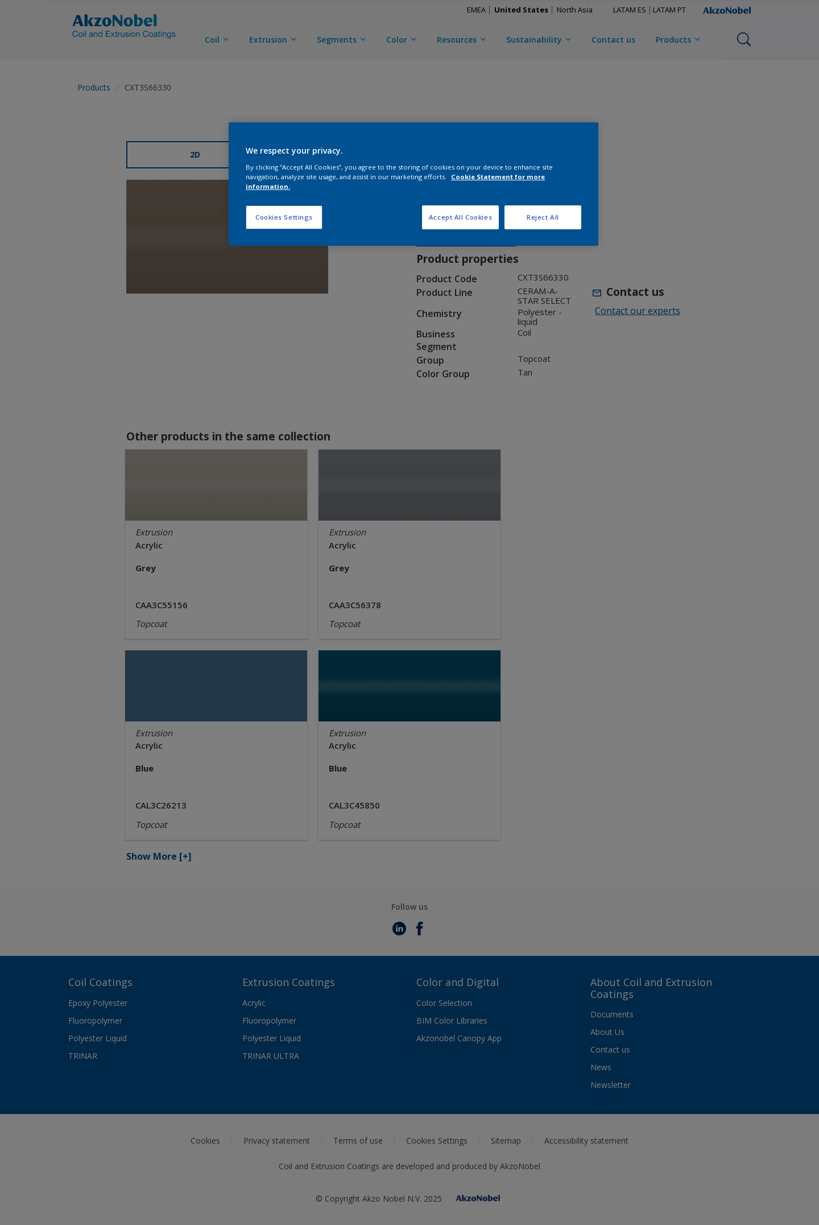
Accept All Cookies (460, 217)
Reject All (543, 217)
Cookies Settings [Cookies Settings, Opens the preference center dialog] (284, 217)
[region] (413, 184)
